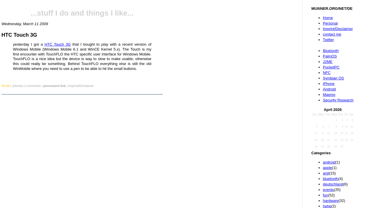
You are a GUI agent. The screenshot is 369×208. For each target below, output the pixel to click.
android (329, 162)
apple (327, 168)
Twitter (328, 40)
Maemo (329, 94)
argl (326, 173)
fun (325, 195)
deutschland (333, 184)
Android (329, 89)
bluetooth (330, 179)
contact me (332, 34)
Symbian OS (333, 78)
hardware (330, 200)
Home (328, 18)
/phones (17, 86)
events (328, 189)
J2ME (327, 62)
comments (33, 86)
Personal (330, 23)
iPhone (328, 83)
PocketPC (331, 67)
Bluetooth (331, 51)
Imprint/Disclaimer (338, 29)
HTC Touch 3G (19, 35)
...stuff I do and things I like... (82, 13)
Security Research (338, 100)
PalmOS (330, 56)
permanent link (54, 86)
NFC (327, 72)
